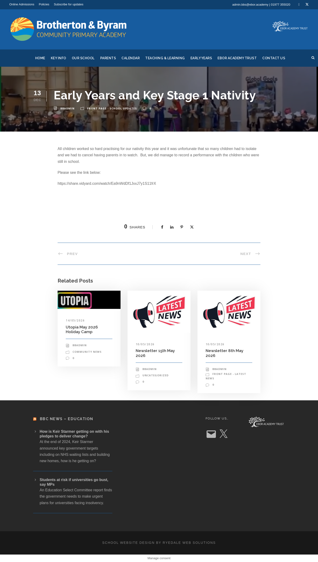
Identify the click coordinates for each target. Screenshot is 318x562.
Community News (87, 351)
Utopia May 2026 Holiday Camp (82, 329)
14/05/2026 (75, 320)
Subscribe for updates (68, 4)
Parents (108, 58)
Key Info (58, 58)
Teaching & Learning (165, 58)
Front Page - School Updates (112, 108)
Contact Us (273, 58)
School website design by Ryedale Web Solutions (159, 543)
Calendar (130, 58)
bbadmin (67, 108)
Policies (44, 4)
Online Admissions (21, 4)
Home (40, 58)
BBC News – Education (66, 419)
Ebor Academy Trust (237, 58)
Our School (83, 58)
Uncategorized (155, 375)
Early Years (201, 58)
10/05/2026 (145, 344)
